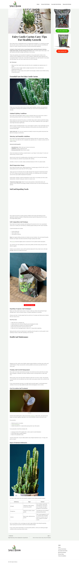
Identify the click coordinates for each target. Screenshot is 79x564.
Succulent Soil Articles (56, 4)
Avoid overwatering (15, 424)
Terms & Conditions (62, 555)
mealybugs (32, 415)
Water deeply (12, 139)
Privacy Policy (61, 554)
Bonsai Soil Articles (67, 4)
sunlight (27, 115)
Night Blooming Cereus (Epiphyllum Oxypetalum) (18, 536)
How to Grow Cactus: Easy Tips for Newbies (40, 536)
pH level (13, 241)
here (17, 250)
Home (38, 4)
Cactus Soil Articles (45, 4)
